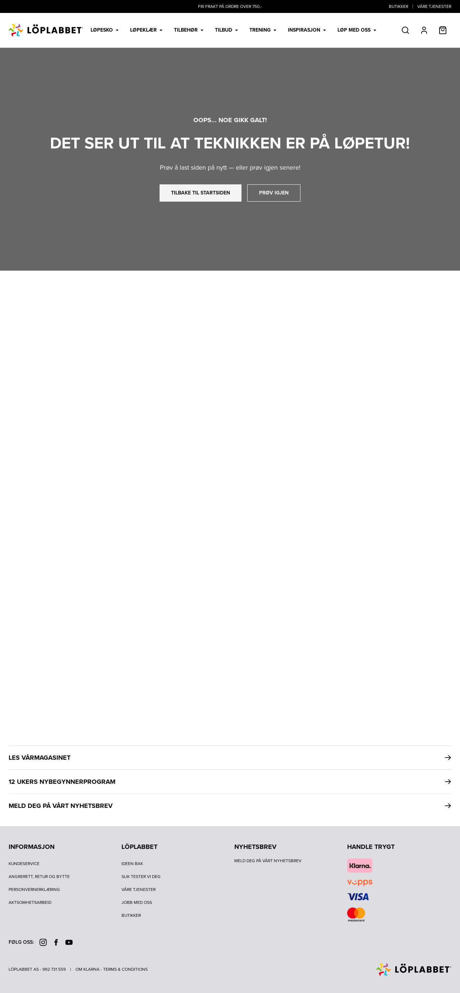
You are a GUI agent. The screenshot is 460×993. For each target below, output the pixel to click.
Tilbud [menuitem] (226, 30)
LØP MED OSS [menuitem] (356, 30)
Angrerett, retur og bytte (39, 876)
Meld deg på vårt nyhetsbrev (268, 861)
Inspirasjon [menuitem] (307, 30)
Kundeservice (24, 863)
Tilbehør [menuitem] (188, 30)
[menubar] (233, 30)
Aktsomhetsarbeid (30, 902)
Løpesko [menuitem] (105, 30)
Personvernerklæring (34, 889)
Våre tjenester (434, 6)
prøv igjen (274, 193)
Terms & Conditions (125, 969)
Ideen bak (132, 863)
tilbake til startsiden (200, 193)
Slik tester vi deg (141, 876)
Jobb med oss (136, 902)
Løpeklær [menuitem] (146, 30)
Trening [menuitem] (262, 30)
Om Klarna (87, 969)
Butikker (398, 6)
